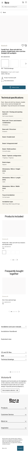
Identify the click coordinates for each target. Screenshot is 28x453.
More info (4, 448)
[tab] (14, 327)
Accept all (20, 448)
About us (14, 421)
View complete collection (10, 390)
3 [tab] (15, 311)
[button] (3, 7)
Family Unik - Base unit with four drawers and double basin (13, 243)
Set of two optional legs (9, 300)
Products (14, 408)
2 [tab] (13, 311)
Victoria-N (5, 239)
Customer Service (14, 414)
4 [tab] (16, 311)
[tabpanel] (14, 238)
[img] (4, 252)
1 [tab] (11, 311)
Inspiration (14, 428)
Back (4, 12)
